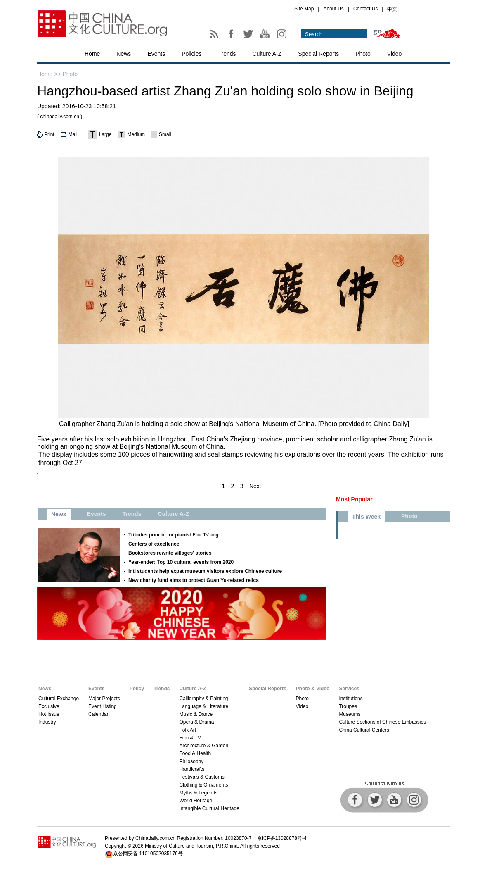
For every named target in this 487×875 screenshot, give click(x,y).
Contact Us (365, 9)
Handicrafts (191, 769)
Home (92, 53)
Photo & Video (313, 688)
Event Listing (102, 706)
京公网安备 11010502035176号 (148, 853)
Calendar (98, 714)
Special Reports (318, 53)
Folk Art (187, 730)
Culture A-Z (267, 53)
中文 (392, 9)
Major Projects (104, 698)
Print (49, 134)
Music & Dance (196, 714)
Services (349, 688)
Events (156, 53)
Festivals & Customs (201, 777)
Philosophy (191, 761)
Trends (227, 53)
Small (165, 134)
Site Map (304, 9)
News (123, 53)
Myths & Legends (198, 793)
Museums (349, 714)
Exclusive (48, 706)
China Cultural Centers (364, 730)
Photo (363, 53)
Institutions (350, 698)
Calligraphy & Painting (203, 698)
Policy (137, 688)
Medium (136, 134)
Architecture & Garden (203, 746)
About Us (333, 9)
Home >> (49, 74)
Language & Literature (203, 706)
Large (105, 134)
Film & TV (190, 738)
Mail (73, 134)
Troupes (348, 706)
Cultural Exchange (58, 698)
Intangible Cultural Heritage (209, 808)
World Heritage (195, 800)
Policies (191, 53)
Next (255, 486)
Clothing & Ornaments (203, 785)
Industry (47, 722)
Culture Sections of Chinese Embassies (382, 722)
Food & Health (195, 753)
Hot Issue (48, 714)
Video (394, 53)
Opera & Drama (196, 722)
